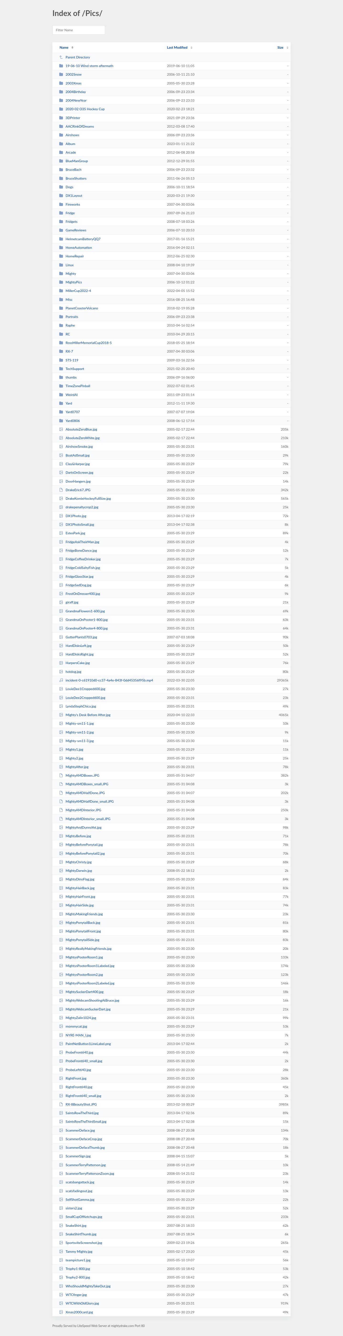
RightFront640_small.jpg (80, 1096)
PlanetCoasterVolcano (78, 308)
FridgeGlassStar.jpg (76, 576)
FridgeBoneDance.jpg (78, 550)
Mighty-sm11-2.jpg (76, 732)
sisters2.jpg (70, 1208)
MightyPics (70, 282)
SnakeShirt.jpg (72, 1225)
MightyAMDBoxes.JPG (79, 775)
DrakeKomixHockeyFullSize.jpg (85, 498)
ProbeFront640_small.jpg (80, 1061)
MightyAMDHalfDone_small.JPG (86, 801)
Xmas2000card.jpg (76, 1312)
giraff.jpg (68, 602)
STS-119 (68, 360)
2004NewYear (72, 100)
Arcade (67, 152)
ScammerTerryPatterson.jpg (82, 1165)
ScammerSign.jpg (75, 1156)
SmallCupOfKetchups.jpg (80, 1217)
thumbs (68, 377)
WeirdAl (68, 395)
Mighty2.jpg (71, 758)
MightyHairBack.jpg (77, 888)
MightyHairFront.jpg (77, 896)
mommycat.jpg (73, 1026)
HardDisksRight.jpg (76, 654)
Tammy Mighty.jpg (75, 1251)
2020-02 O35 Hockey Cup (82, 109)
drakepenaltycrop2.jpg (78, 507)
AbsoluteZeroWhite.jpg (79, 438)
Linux (66, 265)
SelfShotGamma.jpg (76, 1199)
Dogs (66, 187)
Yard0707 (69, 412)
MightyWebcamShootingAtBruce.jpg (89, 1000)
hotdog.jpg (70, 672)
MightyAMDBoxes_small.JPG (83, 784)
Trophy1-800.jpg (74, 1269)
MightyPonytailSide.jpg (79, 940)
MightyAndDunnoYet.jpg (80, 827)
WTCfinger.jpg (73, 1295)
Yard (65, 403)
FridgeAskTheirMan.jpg (79, 542)
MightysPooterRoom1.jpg (81, 957)
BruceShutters (72, 178)
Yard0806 (69, 421)
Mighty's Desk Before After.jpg (85, 715)
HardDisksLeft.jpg (75, 646)
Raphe (67, 325)
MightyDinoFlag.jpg (76, 879)
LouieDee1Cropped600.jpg (82, 689)
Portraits (68, 317)
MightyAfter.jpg (73, 767)
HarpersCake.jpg (74, 663)
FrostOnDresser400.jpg (79, 594)
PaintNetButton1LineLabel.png (85, 1044)
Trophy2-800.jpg (74, 1277)
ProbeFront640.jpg (76, 1052)
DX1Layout (70, 195)
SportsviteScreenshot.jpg (80, 1243)
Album (67, 144)
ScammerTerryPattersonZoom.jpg (86, 1173)
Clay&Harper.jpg (74, 464)
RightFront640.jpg (75, 1087)
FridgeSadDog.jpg (75, 585)
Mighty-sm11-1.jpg (76, 723)
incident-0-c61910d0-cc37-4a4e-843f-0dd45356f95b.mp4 (106, 680)
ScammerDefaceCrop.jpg (80, 1139)
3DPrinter (69, 118)
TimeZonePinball (74, 386)
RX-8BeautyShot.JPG (78, 1104)
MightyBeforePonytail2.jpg (82, 853)
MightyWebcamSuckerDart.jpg (85, 1009)
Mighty (67, 273)
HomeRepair (71, 256)
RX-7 (66, 351)
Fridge (67, 213)
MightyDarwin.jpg (75, 870)
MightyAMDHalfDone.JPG (82, 793)
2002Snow (70, 74)
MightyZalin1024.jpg (77, 1018)
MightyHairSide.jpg (76, 905)
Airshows (69, 135)
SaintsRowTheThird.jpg (79, 1113)
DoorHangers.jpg (75, 481)
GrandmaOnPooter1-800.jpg (83, 620)
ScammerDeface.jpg (77, 1130)
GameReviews (72, 230)
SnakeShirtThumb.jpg (77, 1234)
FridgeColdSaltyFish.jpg (79, 568)
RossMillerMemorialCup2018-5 (85, 343)
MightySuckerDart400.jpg (81, 992)
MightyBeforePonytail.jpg (81, 844)
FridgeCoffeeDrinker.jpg (80, 559)
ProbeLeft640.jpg (75, 1070)
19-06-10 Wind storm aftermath (86, 66)
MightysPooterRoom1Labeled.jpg (86, 966)
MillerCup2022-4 (75, 291)
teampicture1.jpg (75, 1260)
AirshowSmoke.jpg (76, 446)
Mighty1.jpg (71, 749)
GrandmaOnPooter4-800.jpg (83, 628)
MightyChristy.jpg (75, 862)
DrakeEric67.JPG (74, 490)
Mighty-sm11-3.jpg (76, 741)
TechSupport (71, 369)
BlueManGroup (73, 161)
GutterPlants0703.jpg (78, 637)
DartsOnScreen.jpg (76, 472)
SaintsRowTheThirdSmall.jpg (82, 1121)
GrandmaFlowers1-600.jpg (82, 611)
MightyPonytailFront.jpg (80, 931)
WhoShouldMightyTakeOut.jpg (85, 1286)
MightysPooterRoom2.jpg (81, 974)
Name (64, 47)
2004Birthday (72, 92)
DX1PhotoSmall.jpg (76, 524)
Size (280, 47)
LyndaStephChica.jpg (77, 706)
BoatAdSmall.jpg (74, 455)
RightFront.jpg (72, 1078)
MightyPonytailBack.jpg (79, 922)
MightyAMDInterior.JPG (80, 810)
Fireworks (69, 204)
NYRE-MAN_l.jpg (75, 1035)
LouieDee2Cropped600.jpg (82, 698)
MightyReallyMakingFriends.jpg (85, 948)
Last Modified (177, 47)
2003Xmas (70, 83)
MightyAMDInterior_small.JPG (84, 819)
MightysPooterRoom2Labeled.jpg (86, 983)
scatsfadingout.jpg (75, 1191)
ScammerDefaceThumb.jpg (82, 1147)
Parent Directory (74, 57)
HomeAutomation (75, 247)
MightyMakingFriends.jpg (81, 914)
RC (64, 334)
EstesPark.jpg (72, 533)
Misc (66, 299)
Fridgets (68, 221)
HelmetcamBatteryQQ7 (80, 239)
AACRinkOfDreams (76, 126)
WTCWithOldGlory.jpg (79, 1303)
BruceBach (70, 169)
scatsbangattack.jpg (76, 1182)
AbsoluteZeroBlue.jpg (78, 429)
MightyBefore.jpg (75, 836)
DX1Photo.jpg (72, 516)
